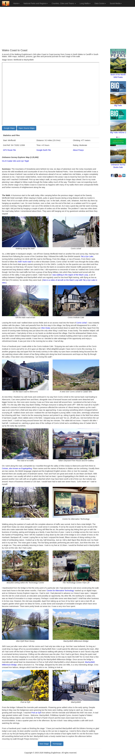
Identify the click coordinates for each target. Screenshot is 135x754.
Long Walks (85, 3)
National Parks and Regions (35, 3)
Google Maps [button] (9, 128)
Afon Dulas (45, 328)
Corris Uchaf (81, 323)
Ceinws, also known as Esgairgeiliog (17, 468)
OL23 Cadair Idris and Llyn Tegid (15, 161)
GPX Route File (9, 150)
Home (16, 3)
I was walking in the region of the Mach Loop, (70, 275)
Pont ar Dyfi (36, 713)
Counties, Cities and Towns (64, 3)
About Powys (78, 150)
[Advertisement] (67, 27)
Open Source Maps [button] (27, 128)
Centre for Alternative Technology (60, 590)
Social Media (116, 3)
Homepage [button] (57, 744)
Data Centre (100, 3)
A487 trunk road (24, 262)
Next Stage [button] (44, 744)
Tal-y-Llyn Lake (87, 256)
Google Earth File (44, 150)
